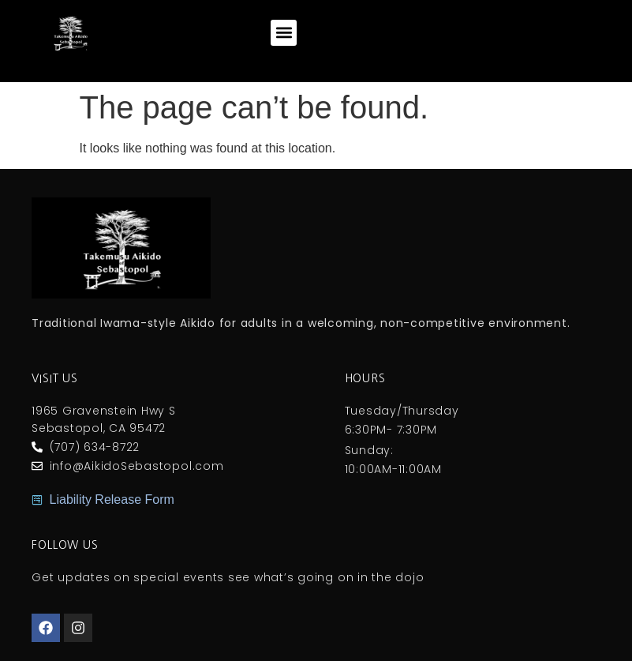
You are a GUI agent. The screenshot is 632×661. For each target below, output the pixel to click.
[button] (284, 33)
